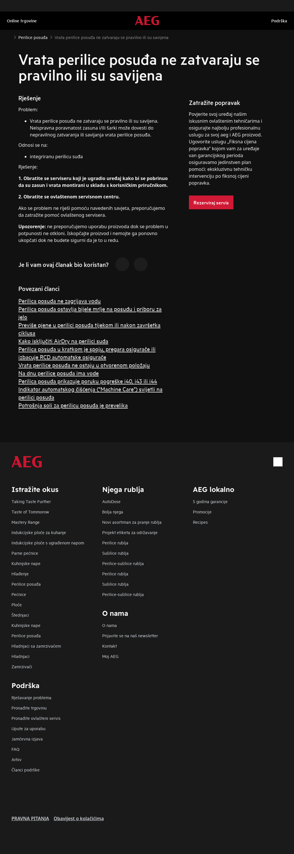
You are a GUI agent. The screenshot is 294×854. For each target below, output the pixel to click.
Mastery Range (25, 522)
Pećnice (18, 594)
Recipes (200, 522)
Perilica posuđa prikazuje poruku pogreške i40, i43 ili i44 (87, 380)
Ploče (16, 604)
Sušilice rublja (115, 553)
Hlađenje (20, 573)
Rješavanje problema (31, 697)
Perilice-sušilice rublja (123, 563)
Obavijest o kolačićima (79, 818)
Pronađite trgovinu (29, 707)
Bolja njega (112, 511)
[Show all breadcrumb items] (9, 36)
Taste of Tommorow (30, 511)
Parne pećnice (24, 553)
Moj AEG (110, 656)
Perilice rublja (115, 542)
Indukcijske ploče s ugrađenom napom (47, 542)
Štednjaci (20, 614)
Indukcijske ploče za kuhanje (38, 532)
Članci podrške (25, 769)
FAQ (15, 749)
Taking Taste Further (31, 501)
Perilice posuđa (26, 584)
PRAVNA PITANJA (30, 818)
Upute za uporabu (28, 728)
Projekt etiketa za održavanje (130, 532)
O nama (109, 625)
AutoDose (111, 501)
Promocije (202, 511)
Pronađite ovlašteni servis (36, 718)
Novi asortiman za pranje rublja (132, 522)
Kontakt (109, 645)
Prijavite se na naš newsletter (130, 635)
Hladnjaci (20, 656)
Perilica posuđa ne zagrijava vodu (59, 300)
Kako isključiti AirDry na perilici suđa (63, 340)
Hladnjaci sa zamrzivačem (36, 645)
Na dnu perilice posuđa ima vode (58, 372)
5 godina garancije (210, 501)
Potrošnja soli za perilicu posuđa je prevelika (73, 405)
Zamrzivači (21, 666)
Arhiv (16, 759)
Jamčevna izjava (27, 738)
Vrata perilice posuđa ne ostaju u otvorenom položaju (84, 364)
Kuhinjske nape (25, 563)
